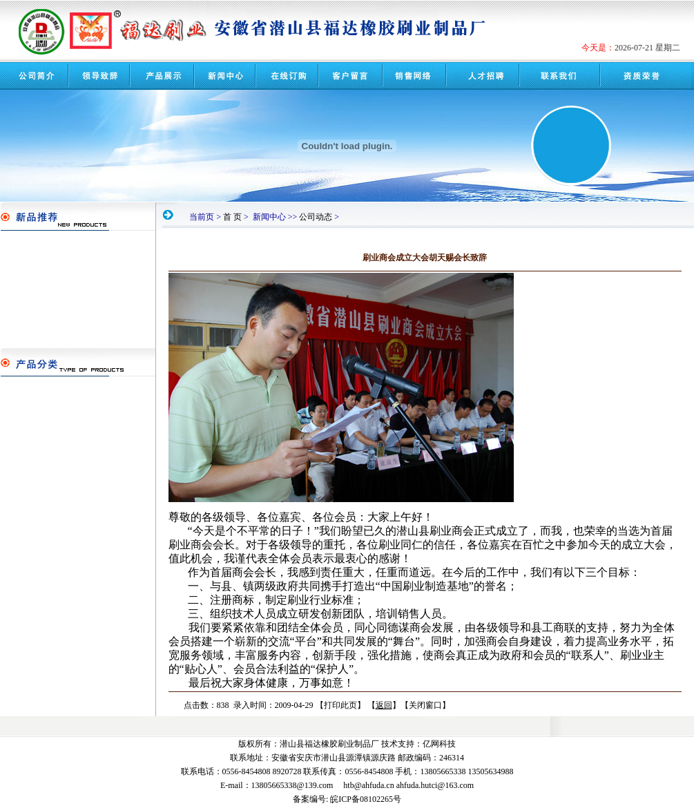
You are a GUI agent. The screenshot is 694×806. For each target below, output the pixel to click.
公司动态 (315, 217)
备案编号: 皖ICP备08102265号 (347, 799)
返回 (384, 705)
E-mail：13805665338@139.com (276, 785)
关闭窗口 (425, 705)
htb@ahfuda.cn (368, 785)
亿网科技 (439, 744)
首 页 (232, 217)
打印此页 (340, 705)
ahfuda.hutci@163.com (435, 785)
